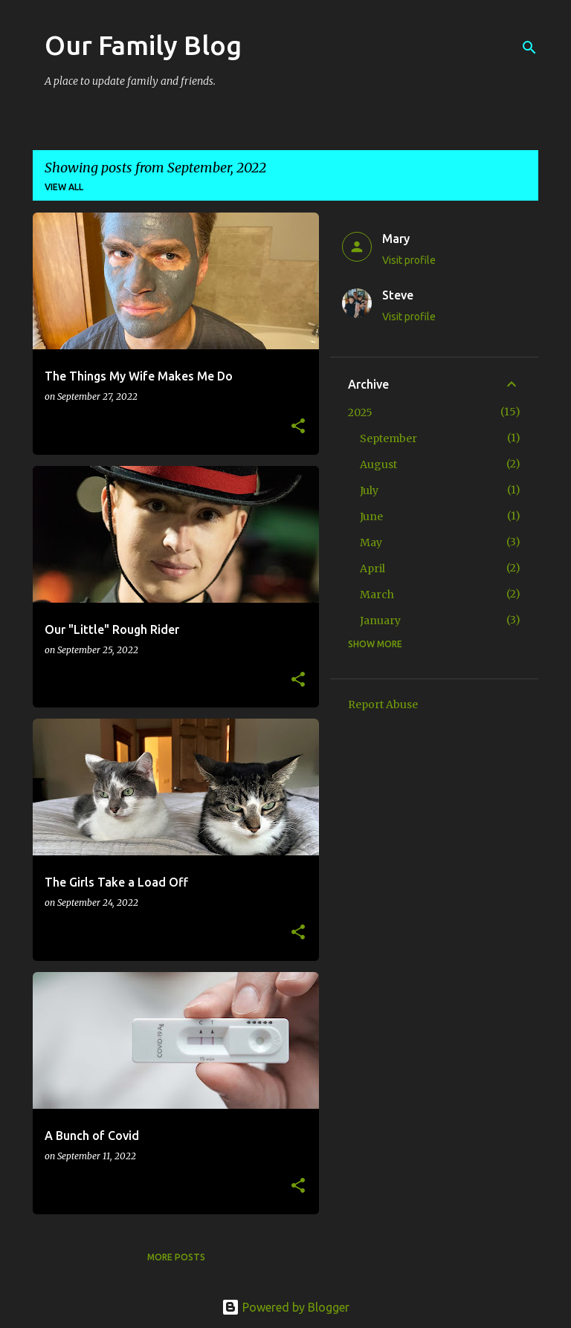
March (377, 594)
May (371, 542)
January (380, 620)
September (388, 438)
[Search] (529, 47)
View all (64, 187)
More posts (176, 1257)
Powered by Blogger (285, 1307)
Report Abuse (383, 704)
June (371, 516)
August (378, 464)
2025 (360, 412)
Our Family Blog (143, 45)
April (372, 568)
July (369, 490)
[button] (298, 427)
